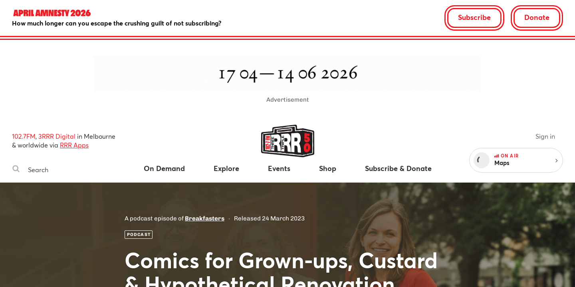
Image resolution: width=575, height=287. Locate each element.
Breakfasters (204, 218)
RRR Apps (74, 145)
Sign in (545, 136)
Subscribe (474, 17)
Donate (536, 17)
